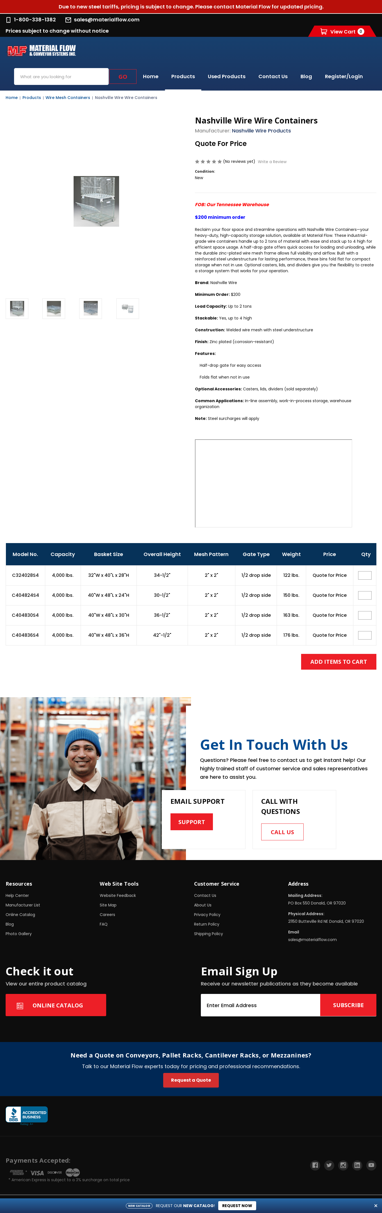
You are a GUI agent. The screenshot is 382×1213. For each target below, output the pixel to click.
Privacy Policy (207, 914)
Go (123, 76)
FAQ (104, 924)
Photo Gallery (19, 934)
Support (191, 822)
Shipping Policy (208, 934)
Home (150, 76)
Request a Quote (191, 1080)
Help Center (17, 895)
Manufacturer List (23, 905)
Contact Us (273, 76)
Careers (107, 914)
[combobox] (61, 76)
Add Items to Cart (338, 661)
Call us (282, 832)
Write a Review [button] (272, 162)
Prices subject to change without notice (57, 30)
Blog (306, 76)
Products (183, 76)
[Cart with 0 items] (342, 31)
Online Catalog (20, 914)
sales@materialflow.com (102, 19)
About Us (203, 905)
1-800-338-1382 (31, 19)
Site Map (108, 905)
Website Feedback (118, 895)
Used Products (226, 76)
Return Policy (206, 924)
